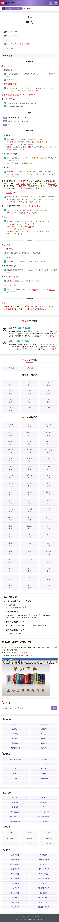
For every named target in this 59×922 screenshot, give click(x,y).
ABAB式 (29, 833)
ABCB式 (30, 843)
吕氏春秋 (11, 281)
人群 (48, 486)
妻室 (10, 249)
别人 (10, 452)
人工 (29, 528)
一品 (23, 183)
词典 (18, 3)
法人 (10, 579)
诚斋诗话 (44, 729)
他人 (14, 95)
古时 (27, 309)
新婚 (37, 210)
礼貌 (37, 307)
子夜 (13, 213)
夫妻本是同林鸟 (33, 206)
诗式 (15, 724)
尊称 (5, 95)
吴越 (18, 199)
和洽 (26, 231)
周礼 (9, 221)
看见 (23, 213)
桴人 (29, 402)
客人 (29, 469)
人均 (10, 511)
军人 (48, 495)
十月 (25, 158)
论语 (9, 142)
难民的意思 (15, 874)
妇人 (31, 270)
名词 (12, 40)
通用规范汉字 (15, 821)
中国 (5, 99)
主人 (29, 486)
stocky (43, 773)
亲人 (10, 571)
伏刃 (29, 410)
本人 (48, 503)
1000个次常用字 (15, 816)
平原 (21, 88)
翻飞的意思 (15, 878)
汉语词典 (17, 8)
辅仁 (10, 402)
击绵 (46, 199)
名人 (48, 571)
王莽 (18, 181)
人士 (10, 478)
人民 (29, 427)
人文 (48, 554)
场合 (33, 95)
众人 (29, 197)
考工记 (14, 221)
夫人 (48, 461)
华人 (48, 545)
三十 (51, 74)
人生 (48, 452)
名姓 (50, 289)
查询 (54, 708)
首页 (8, 9)
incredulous (44, 778)
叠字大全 (15, 807)
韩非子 (10, 147)
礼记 (45, 103)
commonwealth (15, 759)
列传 (44, 88)
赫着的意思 (15, 855)
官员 (53, 183)
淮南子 (10, 231)
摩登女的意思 (44, 902)
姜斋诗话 (15, 743)
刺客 (13, 197)
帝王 (9, 99)
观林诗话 (15, 738)
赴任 (48, 385)
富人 (29, 385)
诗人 (10, 486)
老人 (48, 444)
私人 (29, 554)
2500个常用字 (44, 812)
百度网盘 (20, 655)
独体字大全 (44, 807)
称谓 (5, 277)
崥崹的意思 (44, 883)
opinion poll (15, 783)
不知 (29, 226)
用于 (26, 95)
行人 (29, 579)
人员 (29, 435)
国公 (28, 183)
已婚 (7, 192)
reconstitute (15, 764)
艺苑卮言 (44, 738)
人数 (48, 478)
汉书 (9, 158)
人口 (10, 461)
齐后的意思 (15, 907)
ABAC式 (30, 838)
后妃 (13, 174)
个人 (48, 427)
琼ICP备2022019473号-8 (35, 919)
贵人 (48, 174)
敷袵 (48, 402)
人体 (48, 528)
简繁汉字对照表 (43, 821)
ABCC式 (49, 843)
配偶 (32, 307)
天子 (8, 103)
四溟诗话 (44, 724)
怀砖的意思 (15, 888)
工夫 (29, 588)
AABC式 (10, 838)
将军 (32, 188)
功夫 (29, 571)
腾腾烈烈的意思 (43, 859)
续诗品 (43, 734)
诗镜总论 (44, 748)
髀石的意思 (15, 859)
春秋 (22, 199)
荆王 (29, 147)
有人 (10, 444)
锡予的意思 (44, 864)
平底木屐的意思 (43, 878)
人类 (10, 435)
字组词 (10, 368)
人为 (10, 588)
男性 (28, 307)
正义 (13, 224)
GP (15, 768)
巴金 (8, 210)
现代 (5, 307)
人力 (48, 537)
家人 (10, 562)
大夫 (29, 537)
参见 (24, 206)
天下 (22, 231)
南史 (9, 174)
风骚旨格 (15, 729)
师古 (9, 163)
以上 (49, 183)
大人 (10, 545)
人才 (29, 452)
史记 (35, 88)
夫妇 (48, 511)
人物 (48, 435)
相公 (12, 48)
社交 (13, 309)
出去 (28, 213)
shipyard (44, 764)
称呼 (41, 307)
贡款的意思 (44, 855)
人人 (21, 229)
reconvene (43, 759)
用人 (29, 545)
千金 (53, 289)
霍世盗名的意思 (15, 864)
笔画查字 (15, 802)
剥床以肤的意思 (43, 888)
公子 (8, 88)
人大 (29, 495)
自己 (9, 95)
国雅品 (15, 734)
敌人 (48, 469)
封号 (14, 84)
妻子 (12, 44)
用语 (9, 309)
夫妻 (10, 537)
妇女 (10, 192)
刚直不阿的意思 (43, 869)
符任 (48, 410)
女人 (29, 478)
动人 (48, 579)
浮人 (48, 393)
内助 (19, 44)
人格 (10, 520)
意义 (14, 307)
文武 (17, 183)
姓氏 (5, 309)
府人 (29, 393)
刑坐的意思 (15, 883)
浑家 (27, 44)
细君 (23, 44)
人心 (48, 520)
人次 (10, 528)
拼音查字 (15, 797)
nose (15, 778)
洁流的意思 (15, 893)
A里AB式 (48, 833)
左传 (44, 74)
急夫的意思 (44, 893)
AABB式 (10, 833)
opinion (15, 773)
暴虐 (34, 289)
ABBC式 (10, 843)
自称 (41, 142)
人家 (10, 554)
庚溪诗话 (44, 743)
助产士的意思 (44, 874)
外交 (30, 95)
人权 (29, 520)
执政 (22, 186)
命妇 (9, 84)
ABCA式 (49, 838)
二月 (26, 253)
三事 (35, 91)
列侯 (12, 154)
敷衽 (10, 393)
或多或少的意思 (43, 907)
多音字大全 (44, 802)
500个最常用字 (15, 812)
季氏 (13, 142)
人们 (10, 427)
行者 (24, 197)
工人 (29, 444)
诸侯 (8, 70)
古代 (5, 84)
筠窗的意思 (15, 869)
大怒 (50, 88)
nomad (43, 783)
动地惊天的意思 (43, 897)
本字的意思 (15, 897)
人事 (29, 511)
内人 (16, 44)
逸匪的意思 (15, 902)
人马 (48, 588)
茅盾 (8, 213)
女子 (43, 199)
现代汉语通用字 (43, 816)
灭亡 (13, 210)
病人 (29, 461)
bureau (43, 768)
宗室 (20, 188)
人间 (48, 562)
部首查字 (44, 797)
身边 (27, 210)
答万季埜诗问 (15, 748)
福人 (10, 410)
